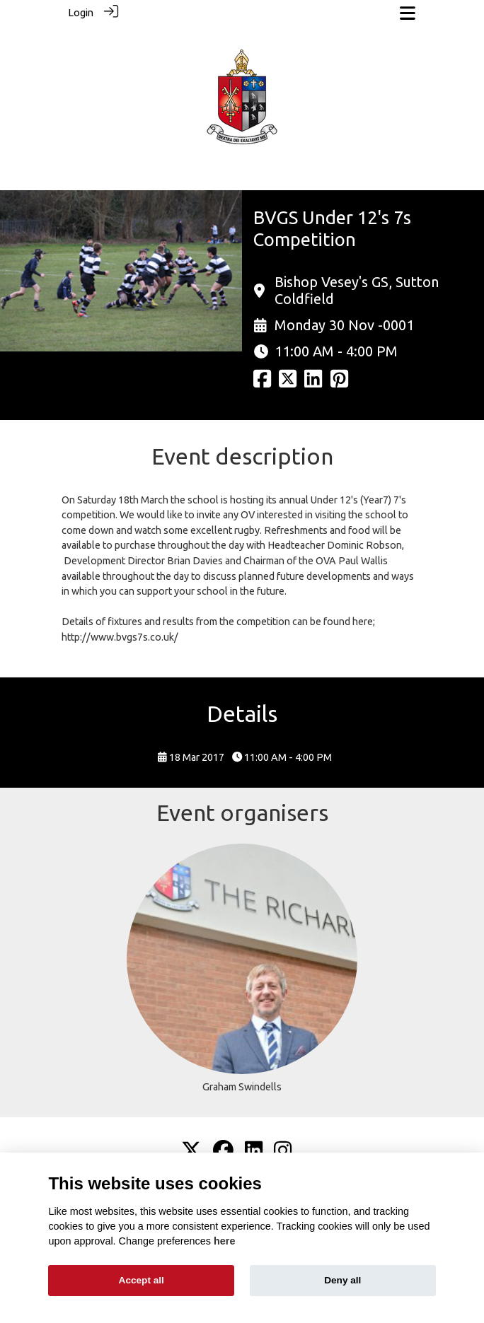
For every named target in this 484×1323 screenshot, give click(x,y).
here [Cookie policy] (224, 1241)
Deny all (342, 1280)
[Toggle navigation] (407, 13)
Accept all (141, 1280)
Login (80, 12)
